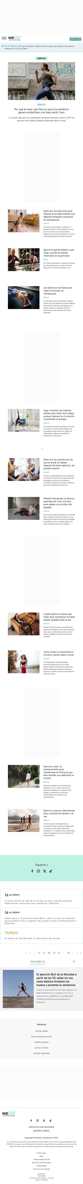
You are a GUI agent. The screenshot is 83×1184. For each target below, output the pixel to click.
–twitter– (45, 871)
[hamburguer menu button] (4, 38)
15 (59, 953)
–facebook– (32, 871)
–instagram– (38, 871)
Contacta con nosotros (41, 1127)
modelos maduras (42, 1042)
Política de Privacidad (41, 1162)
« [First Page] (27, 953)
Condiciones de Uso (41, 1159)
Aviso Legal (41, 1153)
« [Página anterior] (30, 953)
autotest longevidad (41, 1053)
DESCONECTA (38, 961)
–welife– (51, 871)
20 (68, 953)
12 (44, 953)
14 (54, 953)
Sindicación (42, 1166)
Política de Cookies (41, 1169)
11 (39, 953)
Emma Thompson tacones (41, 1036)
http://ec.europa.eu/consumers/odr (61, 1146)
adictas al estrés (41, 1048)
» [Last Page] (80, 953)
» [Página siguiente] (77, 953)
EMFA (42, 1156)
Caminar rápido (41, 1031)
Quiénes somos (41, 1131)
